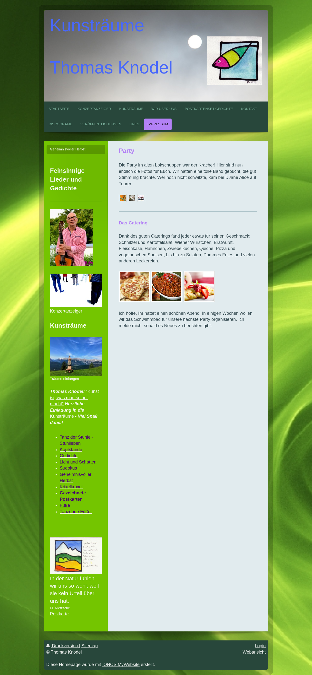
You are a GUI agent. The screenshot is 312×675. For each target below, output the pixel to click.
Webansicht (254, 652)
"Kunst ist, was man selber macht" (74, 397)
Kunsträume (62, 416)
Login (260, 645)
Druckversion (62, 645)
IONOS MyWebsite (120, 664)
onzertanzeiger (68, 311)
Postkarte (59, 613)
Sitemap (89, 645)
